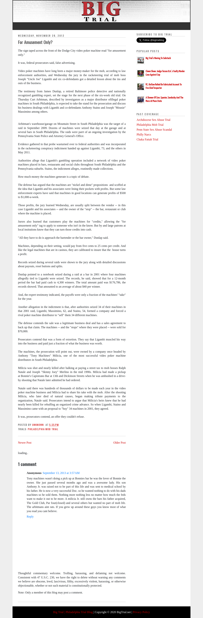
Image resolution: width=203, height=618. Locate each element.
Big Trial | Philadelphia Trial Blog (73, 612)
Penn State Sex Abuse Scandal (154, 129)
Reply (30, 516)
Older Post (119, 442)
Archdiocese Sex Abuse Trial (153, 119)
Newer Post (24, 442)
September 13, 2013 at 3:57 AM (61, 472)
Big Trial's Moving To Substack (158, 58)
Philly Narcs (144, 134)
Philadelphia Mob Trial (43, 429)
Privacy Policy (141, 612)
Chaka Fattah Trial (147, 139)
